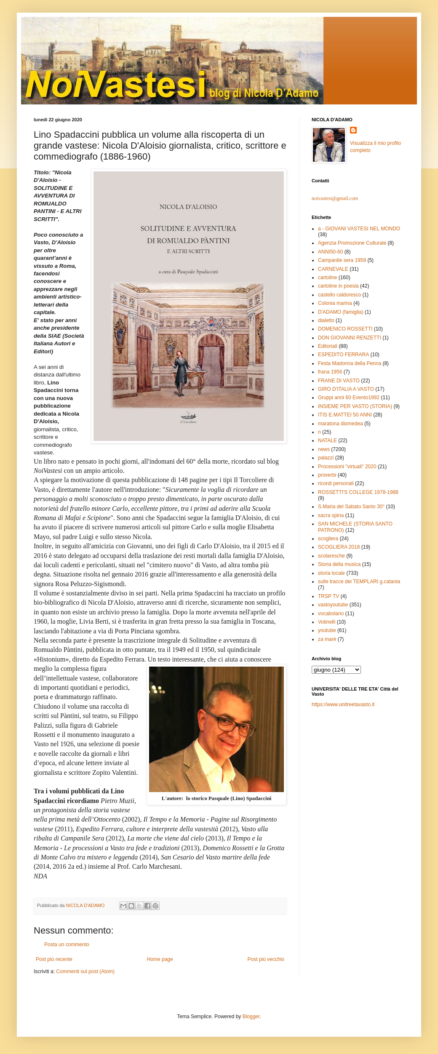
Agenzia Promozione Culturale (352, 243)
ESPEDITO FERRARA (343, 355)
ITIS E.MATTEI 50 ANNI (345, 415)
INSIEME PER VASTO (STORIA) (355, 406)
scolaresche (331, 556)
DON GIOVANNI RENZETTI (349, 338)
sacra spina (331, 515)
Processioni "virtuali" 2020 (347, 467)
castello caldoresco (339, 295)
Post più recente (54, 959)
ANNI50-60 (330, 252)
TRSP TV (328, 596)
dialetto (326, 320)
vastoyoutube (333, 605)
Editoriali (327, 346)
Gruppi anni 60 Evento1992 (348, 397)
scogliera (328, 539)
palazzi (326, 458)
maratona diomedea (340, 424)
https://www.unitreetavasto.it (343, 704)
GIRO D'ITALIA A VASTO (346, 389)
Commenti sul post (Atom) (85, 971)
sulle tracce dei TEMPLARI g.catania (359, 581)
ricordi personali (336, 483)
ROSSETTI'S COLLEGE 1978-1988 (358, 492)
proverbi (327, 475)
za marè (327, 639)
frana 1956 (330, 372)
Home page (160, 959)
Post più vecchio (266, 959)
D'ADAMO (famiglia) (340, 312)
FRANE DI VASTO (339, 381)
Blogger (251, 1016)
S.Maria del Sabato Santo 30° (351, 507)
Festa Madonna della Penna (349, 363)
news (324, 449)
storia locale (331, 573)
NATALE (327, 440)
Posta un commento (66, 944)
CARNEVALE (333, 269)
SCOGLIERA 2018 (339, 547)
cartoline (327, 277)
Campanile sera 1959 (342, 260)
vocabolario (331, 613)
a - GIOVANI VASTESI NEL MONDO (359, 229)
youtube (327, 630)
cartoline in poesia (338, 286)
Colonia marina (335, 303)
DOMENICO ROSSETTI (345, 329)
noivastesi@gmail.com (335, 198)
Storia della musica (339, 564)
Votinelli (326, 622)
